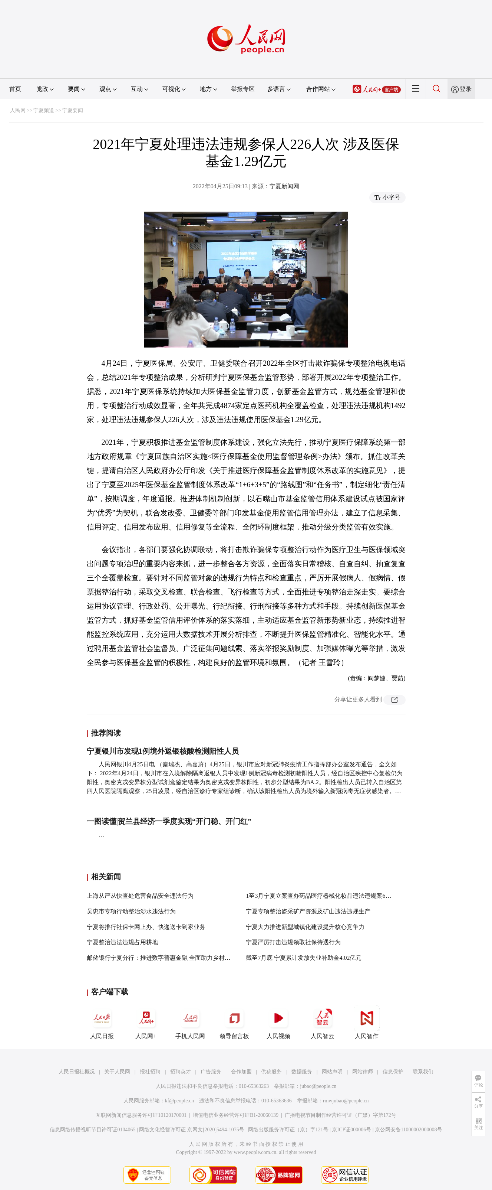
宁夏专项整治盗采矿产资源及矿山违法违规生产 (308, 911)
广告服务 (211, 1072)
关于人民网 (117, 1072)
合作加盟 (241, 1072)
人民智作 (367, 1022)
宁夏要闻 (72, 110)
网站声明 (332, 1072)
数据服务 (301, 1072)
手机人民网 (190, 1022)
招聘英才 (180, 1072)
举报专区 (243, 89)
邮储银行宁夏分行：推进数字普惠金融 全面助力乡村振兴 (162, 958)
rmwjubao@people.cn (346, 1100)
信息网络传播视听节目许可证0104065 (92, 1129)
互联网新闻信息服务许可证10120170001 (141, 1115)
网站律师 (362, 1072)
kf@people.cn (179, 1100)
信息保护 (393, 1072)
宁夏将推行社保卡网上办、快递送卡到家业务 (146, 927)
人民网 (18, 110)
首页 (15, 89)
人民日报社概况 (77, 1072)
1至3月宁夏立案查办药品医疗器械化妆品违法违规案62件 (320, 896)
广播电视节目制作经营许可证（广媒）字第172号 (340, 1115)
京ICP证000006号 (351, 1129)
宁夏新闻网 (284, 186)
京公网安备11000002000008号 (408, 1129)
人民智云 (323, 1022)
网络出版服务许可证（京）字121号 (288, 1129)
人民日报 (102, 1022)
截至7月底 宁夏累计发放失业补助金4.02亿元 (303, 958)
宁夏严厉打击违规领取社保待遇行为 (293, 942)
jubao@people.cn (318, 1086)
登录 (466, 89)
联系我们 (423, 1072)
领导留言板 (234, 1022)
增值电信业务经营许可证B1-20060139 (235, 1115)
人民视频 (278, 1022)
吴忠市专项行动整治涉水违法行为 (131, 911)
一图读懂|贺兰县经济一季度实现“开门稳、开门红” (169, 821)
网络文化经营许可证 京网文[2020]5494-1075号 (191, 1129)
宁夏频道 (43, 110)
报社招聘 (150, 1072)
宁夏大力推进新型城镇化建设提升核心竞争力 (305, 927)
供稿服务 (271, 1072)
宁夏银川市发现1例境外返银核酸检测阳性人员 (163, 751)
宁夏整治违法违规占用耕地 (122, 942)
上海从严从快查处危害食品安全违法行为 (140, 896)
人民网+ (146, 1022)
